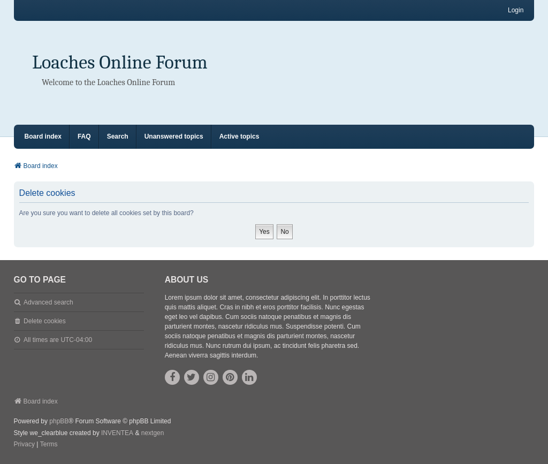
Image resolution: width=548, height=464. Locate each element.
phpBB (58, 421)
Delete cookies (45, 321)
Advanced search (48, 302)
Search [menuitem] (117, 136)
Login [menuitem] (515, 10)
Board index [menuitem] (43, 136)
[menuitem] (24, 445)
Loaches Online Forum (120, 62)
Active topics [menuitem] (239, 136)
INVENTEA (117, 433)
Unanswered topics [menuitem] (173, 136)
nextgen (152, 433)
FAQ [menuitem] (84, 136)
